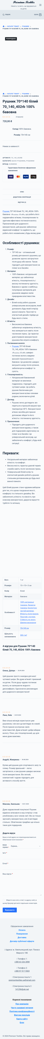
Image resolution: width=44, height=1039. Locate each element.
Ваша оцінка (6, 846)
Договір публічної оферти (22, 941)
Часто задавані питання (22, 1008)
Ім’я (5, 853)
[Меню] (40, 5)
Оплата (22, 930)
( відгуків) (19, 117)
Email (5, 863)
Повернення (22, 934)
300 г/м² (23, 635)
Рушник (6, 211)
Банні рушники (18, 161)
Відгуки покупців (22, 1015)
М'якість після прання (29, 614)
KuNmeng (13, 164)
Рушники (30, 161)
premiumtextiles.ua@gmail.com (22, 980)
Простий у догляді (27, 617)
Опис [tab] (22, 192)
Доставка (22, 937)
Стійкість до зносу (27, 620)
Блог (22, 1023)
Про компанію (22, 1004)
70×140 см (24, 628)
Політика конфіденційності (22, 1011)
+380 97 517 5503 (22, 971)
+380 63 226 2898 (22, 962)
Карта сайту (22, 1019)
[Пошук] (6, 15)
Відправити (10, 910)
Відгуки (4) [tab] (22, 202)
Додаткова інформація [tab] (22, 197)
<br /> (22, 538)
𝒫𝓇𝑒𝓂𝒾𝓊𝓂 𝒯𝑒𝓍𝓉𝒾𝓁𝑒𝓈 (23, 2)
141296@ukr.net (22, 989)
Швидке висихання (28, 623)
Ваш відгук (8, 874)
